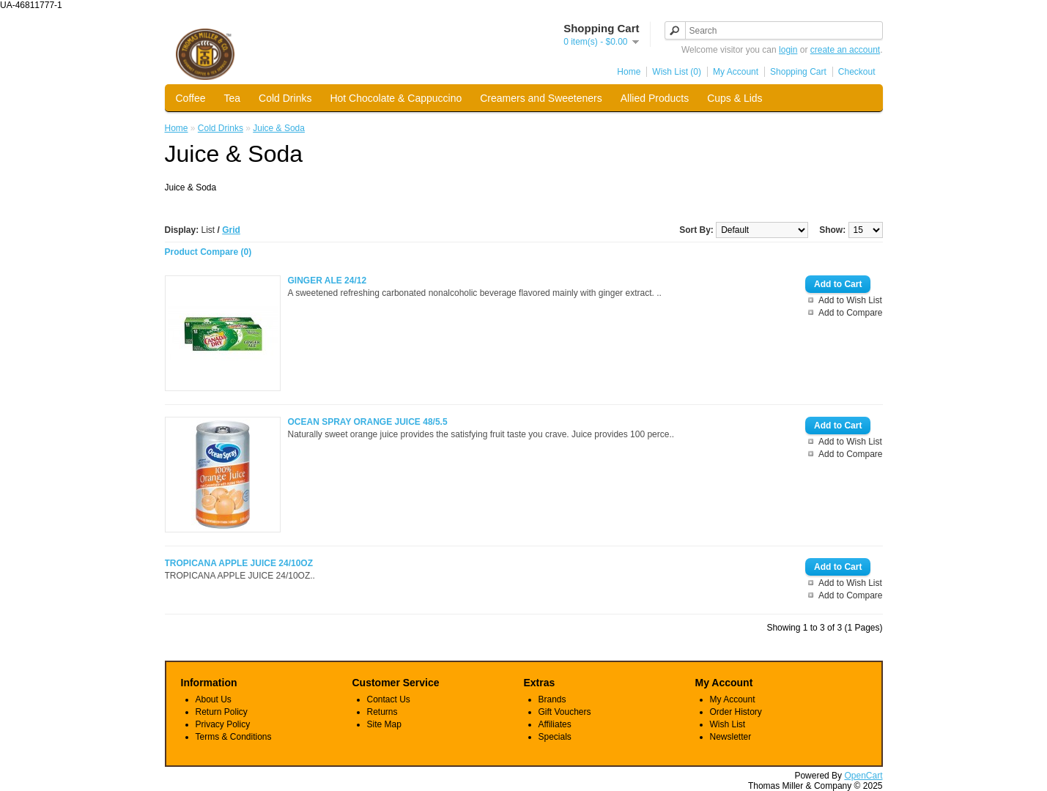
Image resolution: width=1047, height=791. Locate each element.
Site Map (384, 724)
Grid (231, 230)
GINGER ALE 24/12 (327, 280)
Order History (736, 712)
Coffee (191, 98)
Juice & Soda (279, 128)
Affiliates (555, 724)
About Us (214, 699)
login (788, 50)
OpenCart (863, 775)
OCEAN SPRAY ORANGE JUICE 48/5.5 (368, 422)
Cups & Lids (734, 98)
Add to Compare (850, 313)
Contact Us (388, 699)
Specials (555, 737)
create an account (845, 50)
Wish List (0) (676, 72)
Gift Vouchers (565, 712)
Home (628, 72)
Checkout (857, 72)
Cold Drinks (285, 98)
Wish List (728, 724)
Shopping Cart (798, 72)
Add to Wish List (850, 300)
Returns (382, 712)
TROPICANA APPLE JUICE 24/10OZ (239, 563)
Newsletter (731, 737)
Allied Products (655, 98)
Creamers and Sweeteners (541, 98)
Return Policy (222, 712)
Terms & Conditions (234, 737)
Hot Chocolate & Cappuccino (396, 98)
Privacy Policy (223, 724)
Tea (232, 98)
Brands (552, 699)
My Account (735, 72)
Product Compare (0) (208, 252)
